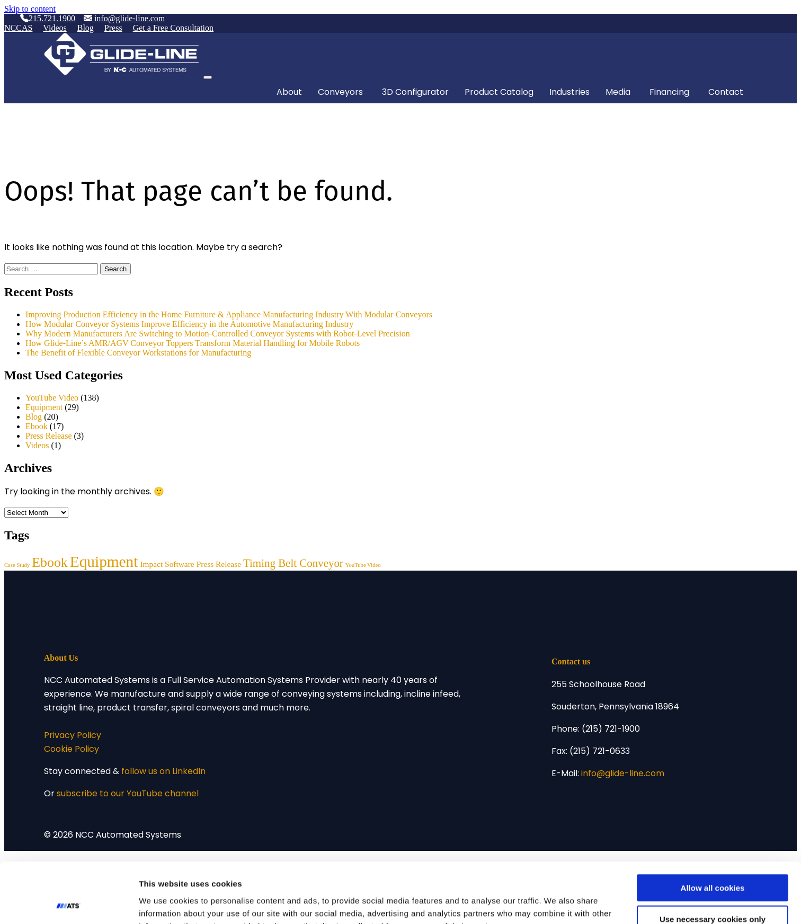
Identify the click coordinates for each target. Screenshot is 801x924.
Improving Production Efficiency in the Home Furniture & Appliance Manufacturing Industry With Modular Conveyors (228, 314)
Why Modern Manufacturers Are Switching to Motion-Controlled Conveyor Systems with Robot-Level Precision (217, 333)
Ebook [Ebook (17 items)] (49, 562)
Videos (54, 27)
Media (618, 93)
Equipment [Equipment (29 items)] (104, 561)
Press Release (48, 435)
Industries (569, 93)
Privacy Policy (72, 736)
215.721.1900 (47, 18)
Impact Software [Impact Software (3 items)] (167, 563)
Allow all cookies (713, 831)
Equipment (44, 407)
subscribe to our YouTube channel (128, 794)
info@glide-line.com (124, 18)
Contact (725, 93)
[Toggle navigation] (207, 77)
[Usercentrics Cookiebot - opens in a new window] (68, 903)
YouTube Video (51, 397)
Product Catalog (499, 93)
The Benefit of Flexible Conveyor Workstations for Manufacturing (139, 352)
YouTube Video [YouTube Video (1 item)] (363, 565)
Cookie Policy (71, 750)
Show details (556, 903)
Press (113, 27)
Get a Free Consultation (173, 27)
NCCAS (18, 27)
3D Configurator (415, 93)
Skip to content (30, 8)
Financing (669, 93)
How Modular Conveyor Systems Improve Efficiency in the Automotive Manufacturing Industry (189, 323)
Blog (85, 27)
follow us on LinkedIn (163, 772)
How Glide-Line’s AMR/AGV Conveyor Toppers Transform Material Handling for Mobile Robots (192, 343)
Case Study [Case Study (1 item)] (17, 565)
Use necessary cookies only (713, 862)
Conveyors (340, 93)
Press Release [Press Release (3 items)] (219, 563)
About (289, 93)
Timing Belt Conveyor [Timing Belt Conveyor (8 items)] (293, 563)
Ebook (36, 426)
